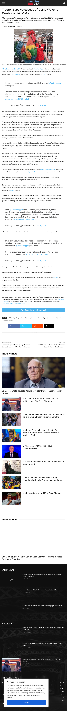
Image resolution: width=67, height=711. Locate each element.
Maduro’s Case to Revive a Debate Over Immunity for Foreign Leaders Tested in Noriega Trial (41, 432)
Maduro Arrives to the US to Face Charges (42, 493)
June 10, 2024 (40, 105)
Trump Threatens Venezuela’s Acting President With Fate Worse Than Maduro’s (42, 478)
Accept (26, 702)
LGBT (44, 74)
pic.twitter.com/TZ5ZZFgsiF (37, 254)
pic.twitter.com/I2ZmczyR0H (24, 219)
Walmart (61, 318)
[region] (26, 693)
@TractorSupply (54, 83)
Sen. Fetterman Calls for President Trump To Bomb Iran (40, 590)
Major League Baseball (47, 169)
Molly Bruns (11, 26)
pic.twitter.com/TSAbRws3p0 (17, 99)
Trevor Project (15, 74)
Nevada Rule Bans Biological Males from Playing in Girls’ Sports (42, 606)
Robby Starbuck (32, 318)
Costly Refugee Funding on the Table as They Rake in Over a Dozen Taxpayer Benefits (44, 415)
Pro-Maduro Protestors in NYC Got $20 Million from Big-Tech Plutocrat (41, 399)
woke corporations (8, 320)
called (12, 190)
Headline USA (15, 69)
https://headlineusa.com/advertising (13, 303)
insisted (55, 277)
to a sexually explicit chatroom (32, 172)
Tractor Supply (39, 69)
